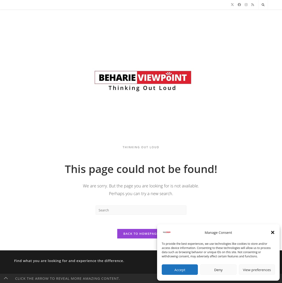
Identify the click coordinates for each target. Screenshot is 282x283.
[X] (232, 4)
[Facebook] (239, 4)
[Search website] (263, 4)
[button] (272, 232)
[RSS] (252, 4)
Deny (218, 269)
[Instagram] (246, 4)
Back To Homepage (140, 233)
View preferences (257, 269)
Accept (179, 269)
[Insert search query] (141, 210)
